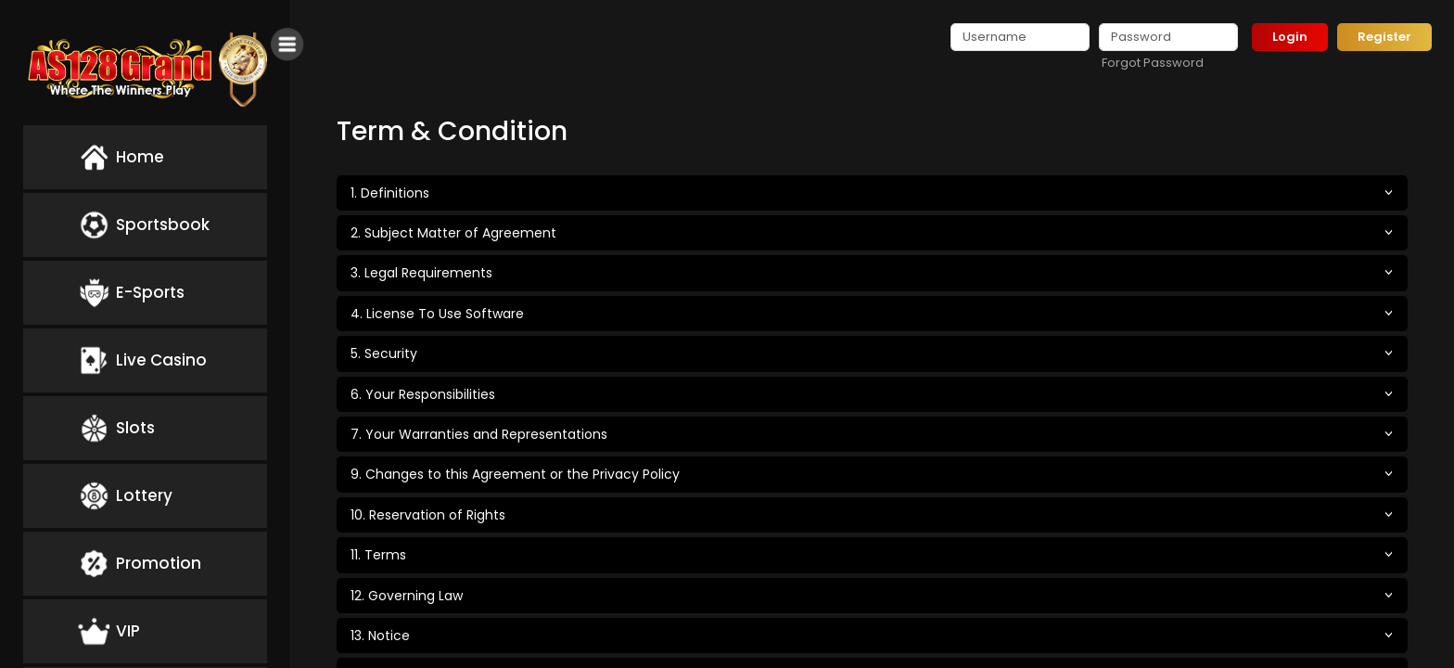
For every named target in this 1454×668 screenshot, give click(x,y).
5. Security (384, 353)
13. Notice (380, 635)
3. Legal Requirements (421, 272)
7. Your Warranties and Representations (479, 434)
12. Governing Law (407, 595)
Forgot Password (1153, 62)
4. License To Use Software (437, 313)
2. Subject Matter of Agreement (453, 233)
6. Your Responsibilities (423, 394)
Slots (116, 428)
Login (1289, 36)
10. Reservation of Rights (428, 515)
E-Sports (131, 292)
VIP (109, 631)
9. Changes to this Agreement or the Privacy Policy (515, 474)
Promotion (139, 563)
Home (121, 157)
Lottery (125, 496)
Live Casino (142, 360)
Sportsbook (144, 225)
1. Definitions (390, 193)
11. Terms (378, 555)
